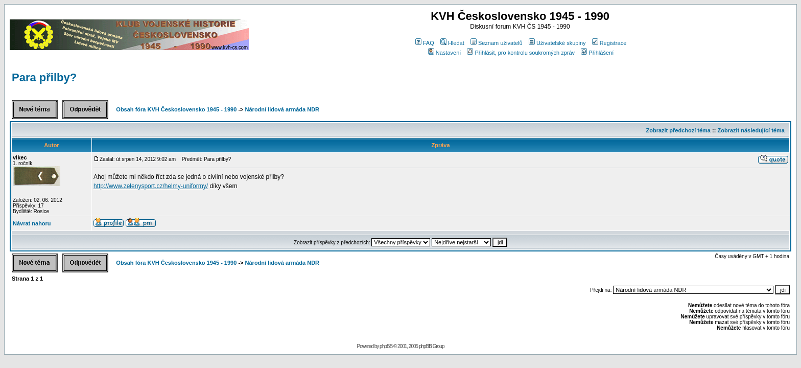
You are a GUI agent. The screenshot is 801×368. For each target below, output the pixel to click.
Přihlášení (597, 53)
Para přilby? (44, 77)
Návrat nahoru (32, 223)
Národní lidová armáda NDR (282, 109)
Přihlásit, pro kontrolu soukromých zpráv (521, 53)
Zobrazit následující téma (750, 130)
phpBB (386, 346)
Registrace (609, 43)
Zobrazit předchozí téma (678, 130)
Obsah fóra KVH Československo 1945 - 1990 (176, 109)
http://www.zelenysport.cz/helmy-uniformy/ (150, 186)
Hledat (452, 43)
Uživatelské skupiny (557, 43)
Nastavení (444, 53)
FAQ (424, 43)
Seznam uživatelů (496, 43)
